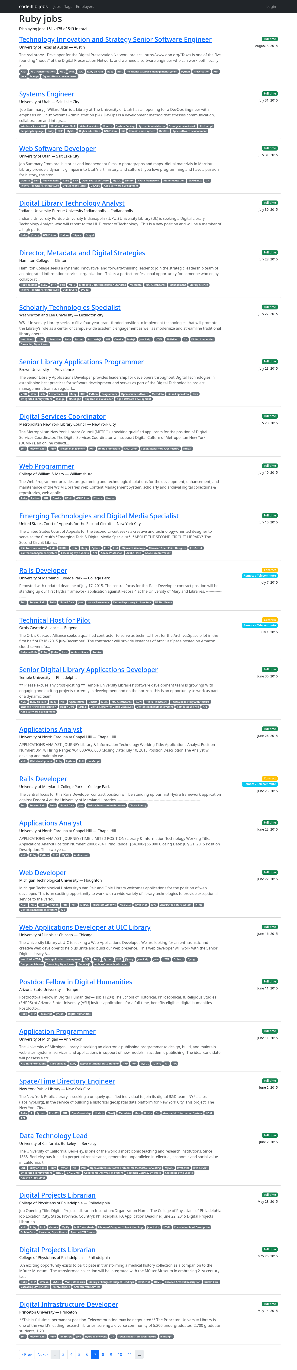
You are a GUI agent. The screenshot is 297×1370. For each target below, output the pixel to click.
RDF (82, 394)
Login (271, 6)
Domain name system (142, 131)
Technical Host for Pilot (54, 620)
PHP (215, 71)
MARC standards (156, 284)
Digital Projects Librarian (57, 1195)
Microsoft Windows (133, 548)
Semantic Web (57, 394)
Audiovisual (81, 855)
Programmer (109, 394)
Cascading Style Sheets (34, 344)
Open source (77, 701)
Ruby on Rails (95, 71)
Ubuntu (107, 126)
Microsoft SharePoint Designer (167, 548)
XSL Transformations (43, 71)
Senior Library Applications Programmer (81, 361)
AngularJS (84, 964)
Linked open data (178, 394)
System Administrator (152, 126)
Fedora (64, 235)
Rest (120, 71)
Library (129, 180)
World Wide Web (31, 959)
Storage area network (182, 126)
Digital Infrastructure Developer (68, 1304)
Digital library (163, 602)
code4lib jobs (33, 6)
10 (120, 1354)
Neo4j (111, 1113)
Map (137, 1113)
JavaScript (145, 339)
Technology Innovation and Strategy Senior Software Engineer (115, 39)
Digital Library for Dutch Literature (111, 706)
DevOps (163, 131)
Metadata (136, 284)
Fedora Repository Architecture (40, 185)
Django (34, 76)
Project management (72, 448)
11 (130, 1354)
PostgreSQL (94, 339)
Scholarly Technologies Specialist (70, 307)
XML (62, 71)
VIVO (24, 394)
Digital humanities (202, 339)
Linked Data (67, 602)
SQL (80, 71)
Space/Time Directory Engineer (67, 1081)
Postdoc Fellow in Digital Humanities (75, 981)
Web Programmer (46, 466)
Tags (68, 6)
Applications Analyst (50, 729)
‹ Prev (27, 1354)
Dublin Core (70, 289)
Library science (199, 284)
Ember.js (179, 959)
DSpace (77, 235)
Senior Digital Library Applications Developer (88, 669)
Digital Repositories (75, 185)
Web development (41, 761)
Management (178, 284)
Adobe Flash (133, 553)
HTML (158, 339)
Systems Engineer (46, 93)
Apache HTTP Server (33, 1177)
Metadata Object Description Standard (102, 284)
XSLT (24, 71)
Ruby (110, 71)
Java (23, 76)
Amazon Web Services (87, 1286)
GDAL (209, 1113)
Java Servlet (200, 1168)
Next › (43, 1354)
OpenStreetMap (81, 1113)
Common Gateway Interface (144, 1172)
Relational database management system (152, 71)
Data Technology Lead (53, 1135)
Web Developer (42, 872)
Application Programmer (57, 1031)
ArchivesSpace (79, 652)
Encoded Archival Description (38, 706)
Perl (62, 284)
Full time (270, 39)
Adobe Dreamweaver (158, 553)
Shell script (206, 126)
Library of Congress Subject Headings (120, 1227)
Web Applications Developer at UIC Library (85, 927)
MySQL (71, 131)
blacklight (75, 399)
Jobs (57, 6)
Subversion (54, 339)
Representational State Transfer (99, 1063)
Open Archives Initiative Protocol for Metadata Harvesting (125, 1168)
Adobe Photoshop (111, 553)
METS (72, 284)
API (95, 553)
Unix (71, 71)
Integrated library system (36, 399)
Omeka (118, 339)
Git (123, 131)
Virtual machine (89, 126)
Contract (270, 570)
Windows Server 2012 (34, 126)
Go (157, 1113)
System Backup (125, 126)
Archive (97, 652)
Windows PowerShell (63, 126)
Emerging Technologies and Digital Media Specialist (99, 515)
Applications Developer (99, 399)
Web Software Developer (57, 148)
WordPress (27, 339)
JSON (139, 701)
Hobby (148, 1113)
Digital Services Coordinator (62, 416)
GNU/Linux (110, 131)
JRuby (54, 652)
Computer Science (188, 706)
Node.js (99, 1113)
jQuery (35, 235)
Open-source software (95, 180)
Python (185, 71)
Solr (36, 180)
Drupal (90, 235)
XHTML (63, 548)
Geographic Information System (182, 1113)
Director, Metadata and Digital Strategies (82, 252)
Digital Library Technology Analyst (72, 203)
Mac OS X (125, 904)
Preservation (202, 71)
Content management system (39, 553)
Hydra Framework (148, 180)
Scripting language (32, 131)
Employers (85, 6)
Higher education (89, 131)
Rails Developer (43, 570)
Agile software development (60, 76)
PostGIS (53, 1113)
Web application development (63, 959)
